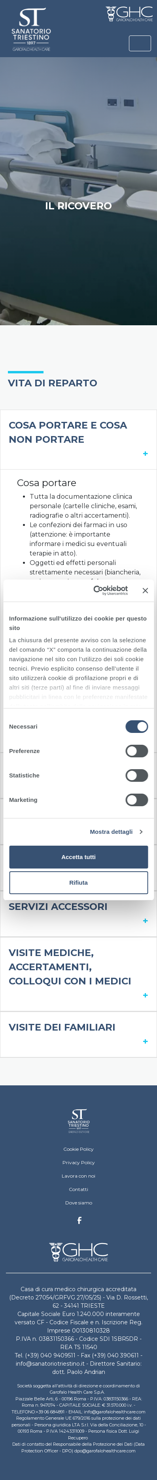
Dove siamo (78, 1203)
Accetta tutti (78, 857)
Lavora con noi (78, 1176)
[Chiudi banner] (145, 590)
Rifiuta (78, 882)
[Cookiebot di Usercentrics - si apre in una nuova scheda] (96, 590)
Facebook (79, 1222)
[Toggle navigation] (140, 43)
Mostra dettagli (111, 831)
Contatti (78, 1189)
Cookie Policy (78, 1149)
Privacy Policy (78, 1162)
